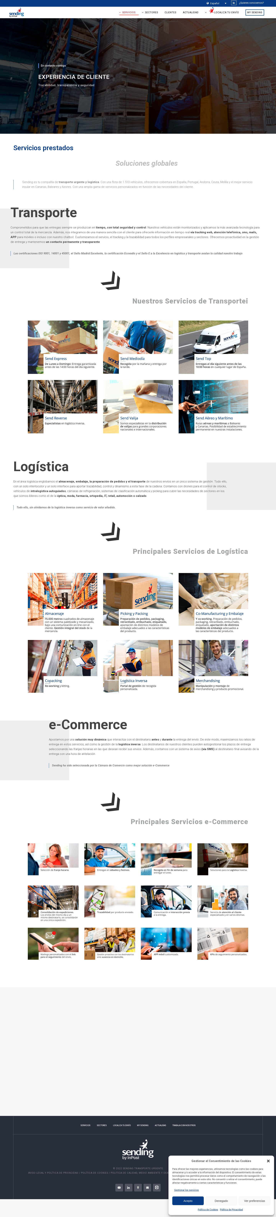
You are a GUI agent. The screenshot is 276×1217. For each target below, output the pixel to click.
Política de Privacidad (231, 1209)
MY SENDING (143, 1125)
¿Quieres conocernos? (251, 2)
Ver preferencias (254, 1200)
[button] (268, 1161)
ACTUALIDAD (160, 1125)
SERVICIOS (85, 1125)
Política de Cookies (208, 1209)
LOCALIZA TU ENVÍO (122, 1125)
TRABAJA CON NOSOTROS (184, 1125)
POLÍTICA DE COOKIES (94, 1173)
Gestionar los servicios (186, 1190)
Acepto (187, 1200)
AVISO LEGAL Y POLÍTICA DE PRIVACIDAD (53, 1173)
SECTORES (102, 1125)
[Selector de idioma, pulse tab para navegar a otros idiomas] (216, 3)
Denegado (221, 1200)
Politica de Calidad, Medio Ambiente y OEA (140, 1173)
